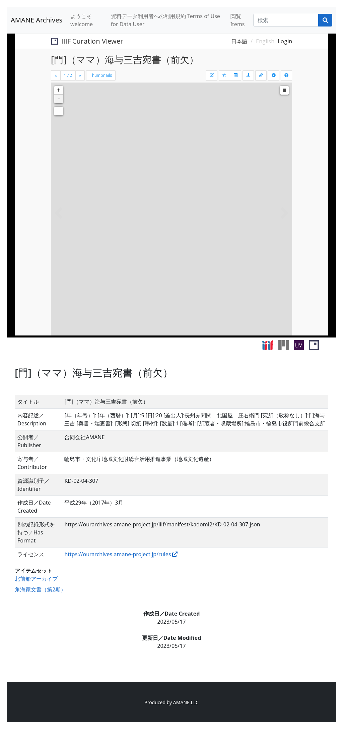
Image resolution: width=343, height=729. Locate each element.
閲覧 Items (237, 20)
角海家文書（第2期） (40, 589)
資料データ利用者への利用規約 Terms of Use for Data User (165, 20)
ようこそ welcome (81, 20)
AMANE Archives (36, 19)
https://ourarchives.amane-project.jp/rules (117, 554)
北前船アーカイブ (36, 578)
